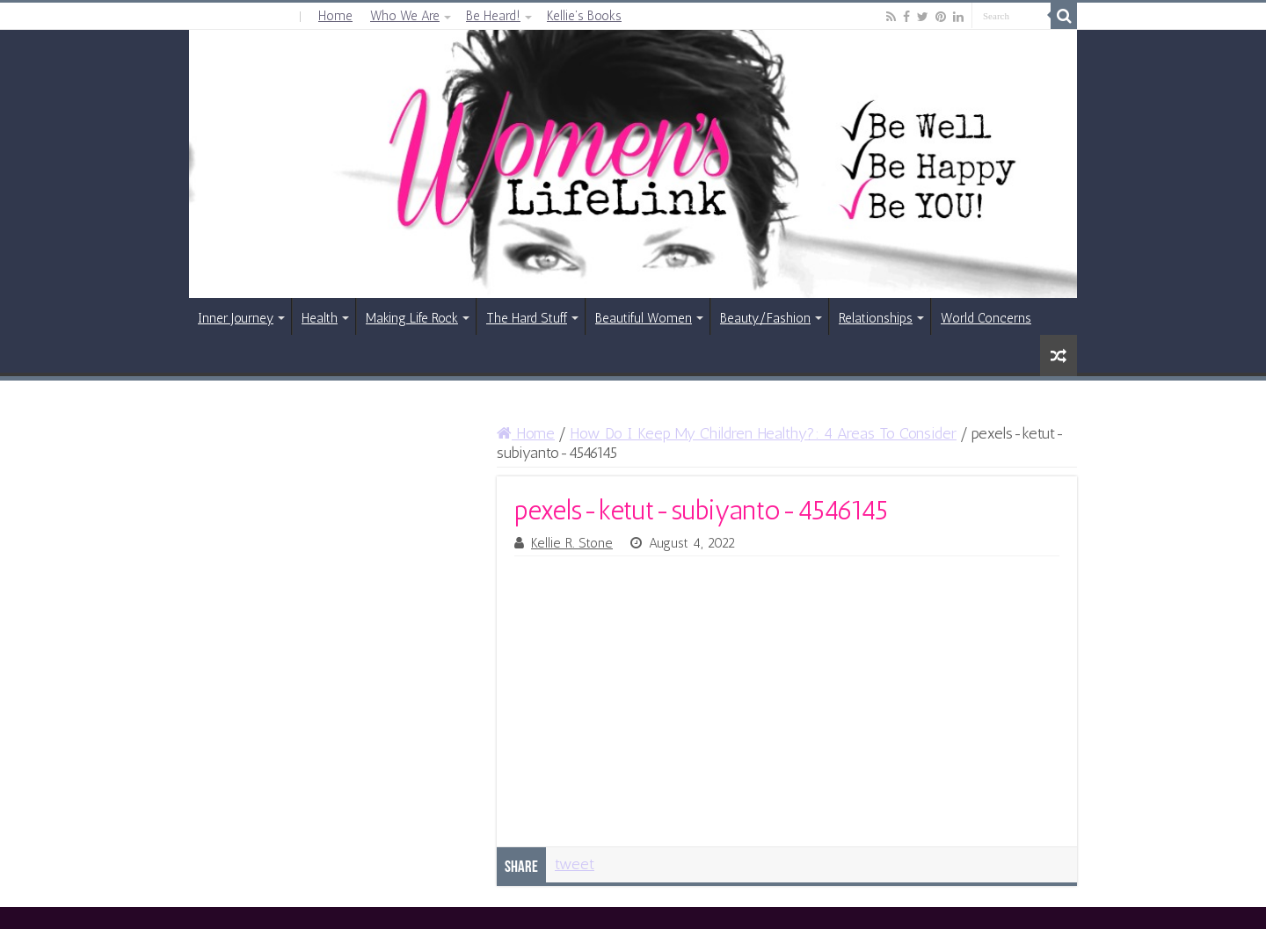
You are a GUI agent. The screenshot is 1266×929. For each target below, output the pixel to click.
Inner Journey (235, 318)
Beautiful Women (643, 318)
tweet (574, 864)
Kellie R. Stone (572, 543)
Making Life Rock (412, 318)
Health (320, 318)
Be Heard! (493, 16)
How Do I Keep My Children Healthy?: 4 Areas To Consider (763, 433)
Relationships (876, 318)
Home (335, 16)
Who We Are (405, 16)
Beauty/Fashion (765, 318)
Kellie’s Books (584, 16)
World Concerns (986, 318)
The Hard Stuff (526, 318)
